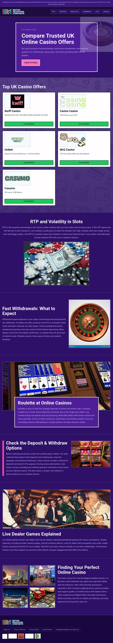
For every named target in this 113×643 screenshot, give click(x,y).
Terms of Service (19, 629)
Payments (87, 11)
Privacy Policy (34, 629)
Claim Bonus (29, 124)
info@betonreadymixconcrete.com (67, 629)
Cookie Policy (47, 629)
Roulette (75, 11)
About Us (7, 629)
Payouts (63, 11)
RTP (53, 11)
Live (97, 11)
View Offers (30, 63)
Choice (106, 11)
